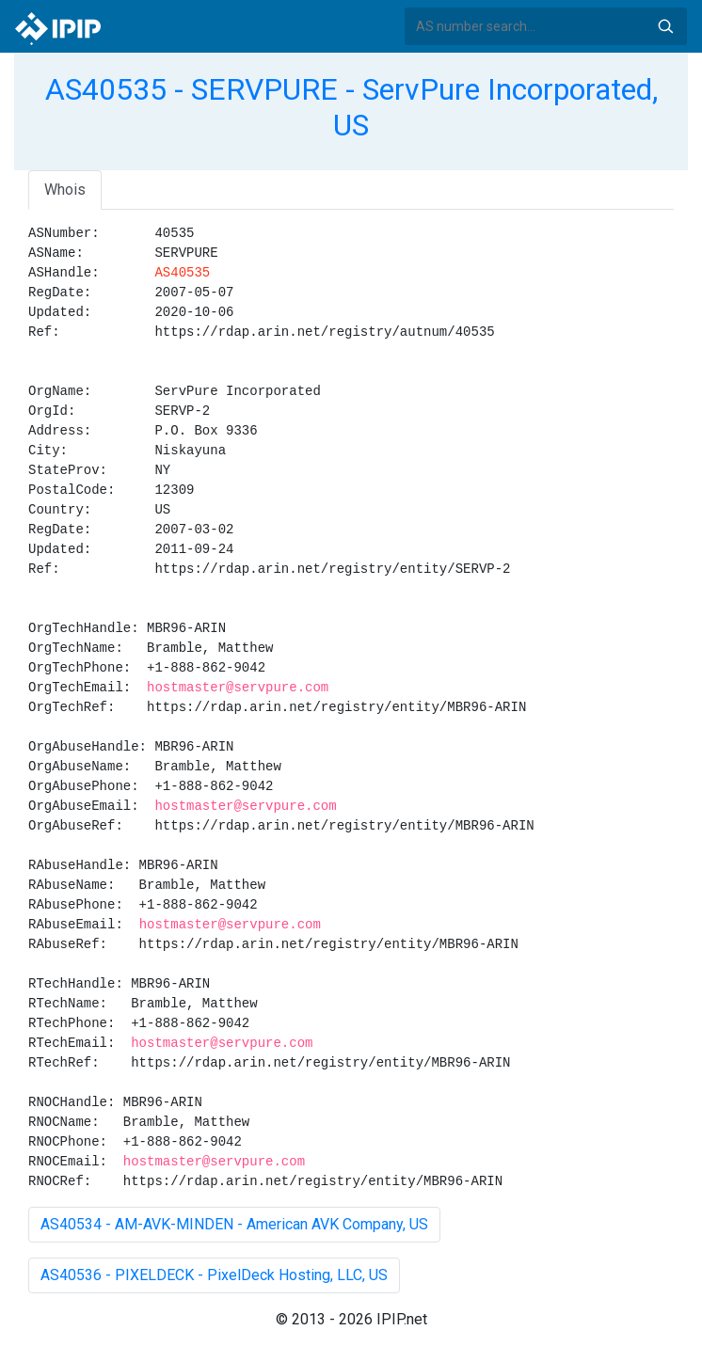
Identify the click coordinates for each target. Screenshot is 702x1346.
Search (665, 26)
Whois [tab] (65, 189)
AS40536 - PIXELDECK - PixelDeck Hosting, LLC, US (214, 1275)
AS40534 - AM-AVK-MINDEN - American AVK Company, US (234, 1224)
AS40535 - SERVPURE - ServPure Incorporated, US (351, 107)
